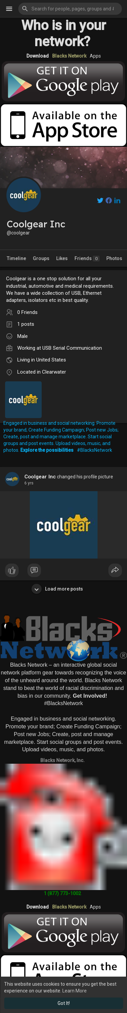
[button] (70, 9)
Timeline (16, 258)
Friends (87, 258)
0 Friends (27, 312)
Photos (114, 258)
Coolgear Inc (40, 477)
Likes (62, 258)
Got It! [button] (64, 1003)
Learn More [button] (74, 990)
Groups (41, 258)
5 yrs (29, 483)
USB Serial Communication (72, 348)
